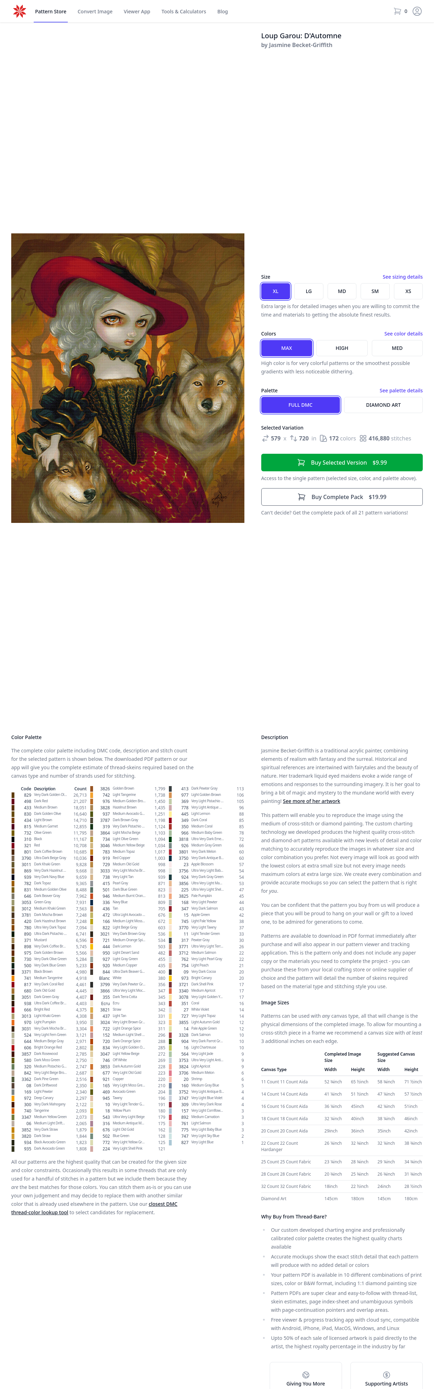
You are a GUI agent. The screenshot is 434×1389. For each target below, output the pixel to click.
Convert (95, 11)
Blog (222, 11)
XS (408, 291)
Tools (184, 11)
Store (50, 11)
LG (309, 291)
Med (397, 348)
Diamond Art (383, 404)
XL (275, 291)
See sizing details (403, 276)
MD (342, 291)
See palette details (401, 390)
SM (375, 291)
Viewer (137, 11)
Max (286, 348)
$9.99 (342, 462)
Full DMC (301, 404)
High (342, 348)
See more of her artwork (311, 801)
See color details (403, 333)
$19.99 (341, 497)
